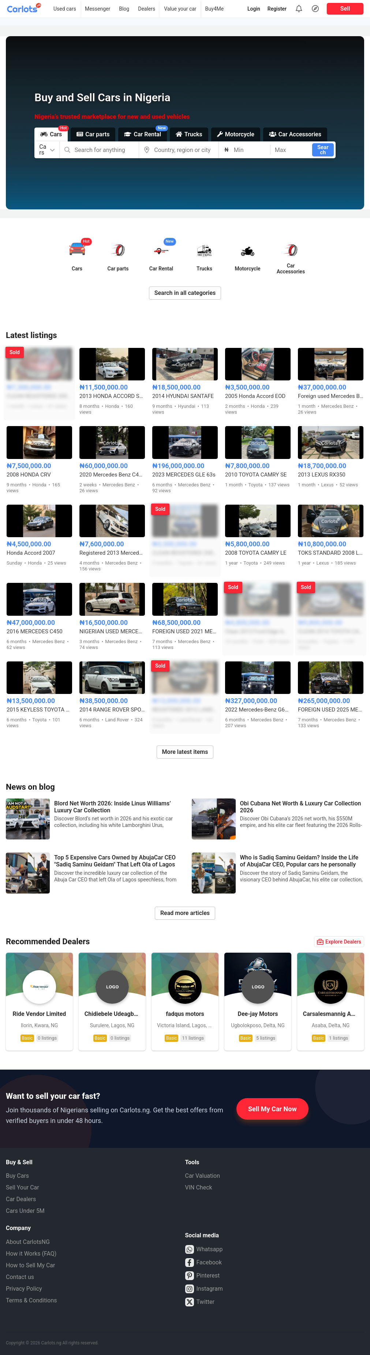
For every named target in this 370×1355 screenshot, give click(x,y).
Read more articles (185, 913)
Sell (345, 8)
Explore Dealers (339, 941)
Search (323, 150)
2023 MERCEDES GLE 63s (184, 474)
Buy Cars (17, 1175)
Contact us (20, 1277)
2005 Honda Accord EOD (255, 396)
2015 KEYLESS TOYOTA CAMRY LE (39, 709)
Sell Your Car (22, 1187)
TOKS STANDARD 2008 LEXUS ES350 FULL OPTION (330, 553)
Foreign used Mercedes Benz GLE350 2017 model (330, 396)
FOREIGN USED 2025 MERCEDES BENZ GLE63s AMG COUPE (330, 709)
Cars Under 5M (25, 1210)
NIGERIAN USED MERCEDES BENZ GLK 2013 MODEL (112, 631)
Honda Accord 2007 (31, 553)
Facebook (203, 1262)
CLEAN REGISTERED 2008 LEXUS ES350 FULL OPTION (39, 396)
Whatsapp (204, 1249)
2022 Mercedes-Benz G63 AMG (258, 709)
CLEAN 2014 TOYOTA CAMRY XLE (330, 631)
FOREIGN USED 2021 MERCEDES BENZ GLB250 (185, 631)
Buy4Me (214, 9)
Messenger (97, 9)
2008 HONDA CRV (29, 474)
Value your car (180, 9)
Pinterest (202, 1275)
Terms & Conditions (31, 1300)
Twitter (199, 1302)
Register (277, 9)
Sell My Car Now (272, 1109)
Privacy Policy (24, 1288)
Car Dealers (21, 1199)
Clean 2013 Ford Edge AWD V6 (258, 631)
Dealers (146, 9)
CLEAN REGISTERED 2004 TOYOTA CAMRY (185, 553)
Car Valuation (202, 1175)
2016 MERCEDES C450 (35, 631)
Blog (124, 9)
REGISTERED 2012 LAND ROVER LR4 (185, 709)
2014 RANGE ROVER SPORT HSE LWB (112, 709)
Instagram (204, 1288)
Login (253, 9)
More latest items (185, 751)
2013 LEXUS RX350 (321, 474)
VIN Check (198, 1187)
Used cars (64, 9)
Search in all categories (185, 292)
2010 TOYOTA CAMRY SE (256, 474)
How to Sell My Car (30, 1265)
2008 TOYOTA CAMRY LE (256, 553)
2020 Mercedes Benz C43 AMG (112, 474)
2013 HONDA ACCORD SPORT (112, 396)
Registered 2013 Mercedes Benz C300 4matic (112, 553)
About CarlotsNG (28, 1241)
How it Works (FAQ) (31, 1253)
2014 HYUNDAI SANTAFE (183, 396)
